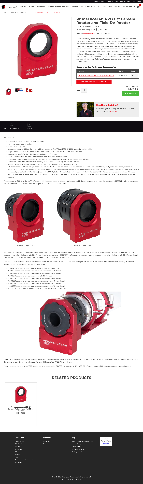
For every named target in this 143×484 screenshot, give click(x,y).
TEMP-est (23, 7)
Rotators (21, 12)
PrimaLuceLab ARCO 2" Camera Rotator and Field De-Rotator (20, 409)
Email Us (113, 111)
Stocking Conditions (78, 452)
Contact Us (137, 1)
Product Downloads (78, 449)
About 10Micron (98, 1)
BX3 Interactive (76, 479)
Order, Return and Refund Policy (83, 441)
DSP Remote (127, 7)
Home (5, 12)
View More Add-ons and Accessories (94, 82)
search (134, 6)
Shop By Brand (115, 7)
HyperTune (12, 7)
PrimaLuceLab (89, 33)
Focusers (66, 7)
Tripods (58, 7)
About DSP (109, 1)
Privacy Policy (76, 444)
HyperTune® (19, 441)
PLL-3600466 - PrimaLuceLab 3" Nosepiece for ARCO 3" (96, 76)
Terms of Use (76, 446)
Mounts (32, 7)
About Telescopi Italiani (123, 1)
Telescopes (42, 7)
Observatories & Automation (84, 7)
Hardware (102, 7)
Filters (51, 7)
